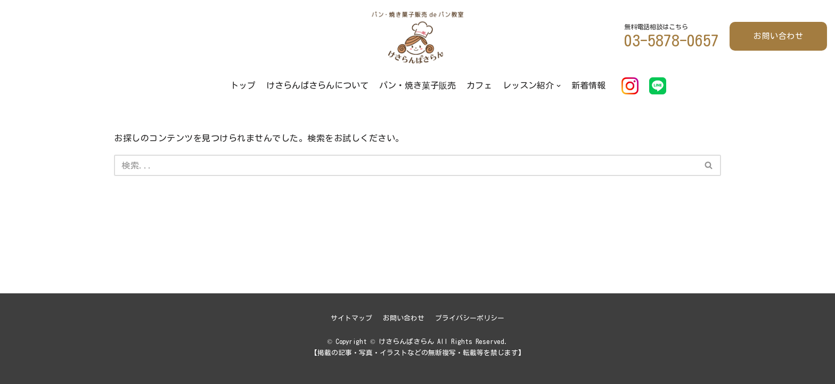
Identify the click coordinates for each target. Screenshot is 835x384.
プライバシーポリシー (469, 318)
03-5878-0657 (671, 41)
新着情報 (588, 85)
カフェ (479, 85)
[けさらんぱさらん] (417, 36)
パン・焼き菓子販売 (417, 85)
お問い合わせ (778, 36)
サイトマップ (351, 318)
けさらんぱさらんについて (317, 85)
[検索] (405, 165)
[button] (709, 165)
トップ (243, 85)
